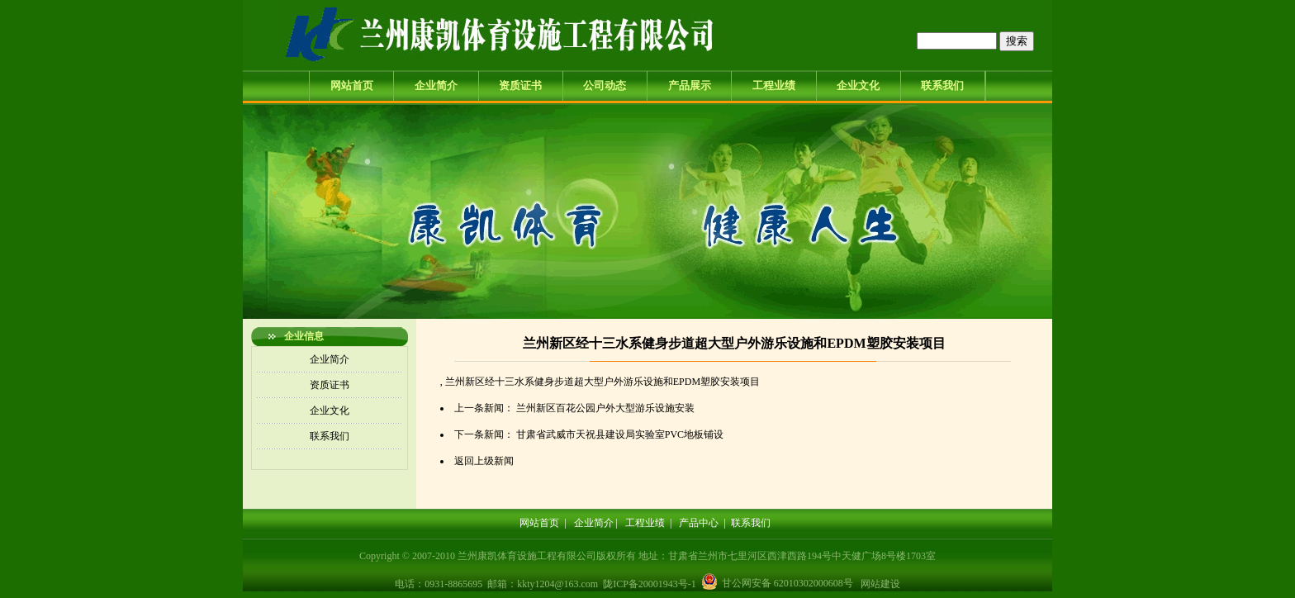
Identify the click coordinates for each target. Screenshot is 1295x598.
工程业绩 (773, 85)
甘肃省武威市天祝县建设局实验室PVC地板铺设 (619, 434)
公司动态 (604, 85)
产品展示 (689, 85)
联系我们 (942, 85)
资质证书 (520, 85)
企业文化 (858, 85)
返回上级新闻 (484, 461)
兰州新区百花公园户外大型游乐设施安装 (605, 408)
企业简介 (436, 85)
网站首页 (351, 85)
